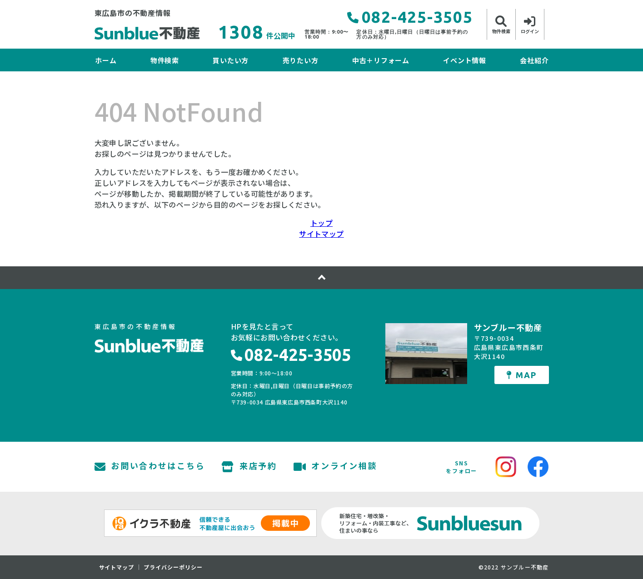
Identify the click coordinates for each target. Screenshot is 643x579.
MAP (521, 374)
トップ (321, 222)
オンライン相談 (336, 466)
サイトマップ (321, 233)
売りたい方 (301, 60)
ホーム (105, 60)
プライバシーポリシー (173, 567)
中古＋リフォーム (380, 60)
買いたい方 (231, 60)
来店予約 (249, 466)
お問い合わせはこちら (150, 466)
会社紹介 (534, 60)
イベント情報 (464, 60)
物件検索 (164, 60)
